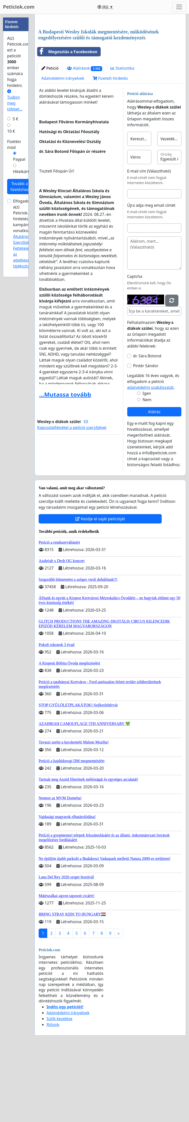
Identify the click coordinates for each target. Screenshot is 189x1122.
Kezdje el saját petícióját (100, 587)
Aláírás (154, 480)
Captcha (134, 345)
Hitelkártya (23, 171)
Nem (146, 468)
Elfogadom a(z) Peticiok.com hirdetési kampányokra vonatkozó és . (26, 233)
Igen (146, 462)
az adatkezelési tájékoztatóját (25, 260)
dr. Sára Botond (147, 424)
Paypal (19, 159)
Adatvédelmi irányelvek (62, 147)
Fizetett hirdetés (110, 147)
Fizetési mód (14, 144)
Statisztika (122, 137)
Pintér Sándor (145, 434)
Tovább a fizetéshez (19, 186)
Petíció (50, 137)
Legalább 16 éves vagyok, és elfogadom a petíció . (153, 450)
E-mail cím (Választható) (149, 240)
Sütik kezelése (59, 1087)
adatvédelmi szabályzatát (150, 456)
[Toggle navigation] (179, 7)
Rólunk (53, 1093)
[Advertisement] (110, 56)
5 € (15, 119)
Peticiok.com (18, 6)
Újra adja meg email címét (151, 274)
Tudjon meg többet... (15, 100)
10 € (11, 131)
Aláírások (84, 137)
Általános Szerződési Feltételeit (23, 242)
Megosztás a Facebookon (67, 120)
